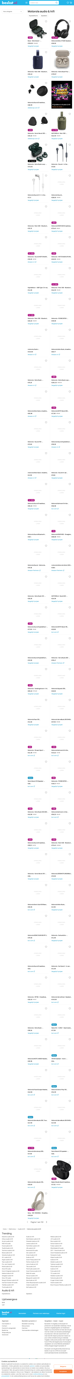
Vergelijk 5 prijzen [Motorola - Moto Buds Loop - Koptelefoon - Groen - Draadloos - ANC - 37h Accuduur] (33, 169)
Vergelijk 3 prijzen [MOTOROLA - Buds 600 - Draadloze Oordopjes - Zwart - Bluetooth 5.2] (57, 601)
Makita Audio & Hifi (7, 1273)
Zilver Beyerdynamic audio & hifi (36, 1282)
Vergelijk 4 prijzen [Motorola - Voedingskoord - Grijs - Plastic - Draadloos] (33, 694)
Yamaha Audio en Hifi (8, 1255)
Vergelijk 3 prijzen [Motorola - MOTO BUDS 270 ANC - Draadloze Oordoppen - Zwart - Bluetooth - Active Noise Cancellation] (57, 262)
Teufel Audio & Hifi (7, 1248)
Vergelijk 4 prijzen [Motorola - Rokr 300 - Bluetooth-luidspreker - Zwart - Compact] (33, 77)
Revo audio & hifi (55, 1241)
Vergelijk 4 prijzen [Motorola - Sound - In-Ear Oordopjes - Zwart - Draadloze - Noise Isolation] (57, 169)
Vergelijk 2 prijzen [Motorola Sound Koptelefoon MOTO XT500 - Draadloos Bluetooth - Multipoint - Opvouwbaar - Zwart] (33, 663)
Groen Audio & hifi (31, 1255)
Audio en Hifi (54, 1259)
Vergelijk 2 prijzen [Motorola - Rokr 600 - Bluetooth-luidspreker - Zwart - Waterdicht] (33, 231)
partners (32, 1366)
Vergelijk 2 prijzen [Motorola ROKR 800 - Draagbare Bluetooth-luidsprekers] (57, 539)
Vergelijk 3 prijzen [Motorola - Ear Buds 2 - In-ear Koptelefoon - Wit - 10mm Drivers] (57, 971)
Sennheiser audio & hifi (33, 1239)
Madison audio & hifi (56, 1276)
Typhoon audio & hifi (56, 1264)
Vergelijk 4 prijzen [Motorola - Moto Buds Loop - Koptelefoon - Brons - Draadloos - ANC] (57, 385)
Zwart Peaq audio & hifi (33, 1259)
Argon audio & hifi (7, 1259)
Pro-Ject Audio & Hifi (8, 1264)
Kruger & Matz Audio (56, 1280)
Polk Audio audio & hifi (33, 1269)
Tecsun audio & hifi (32, 1276)
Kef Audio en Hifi (31, 1287)
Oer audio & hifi (30, 1253)
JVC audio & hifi (55, 1239)
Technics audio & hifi (8, 1250)
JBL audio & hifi (30, 1248)
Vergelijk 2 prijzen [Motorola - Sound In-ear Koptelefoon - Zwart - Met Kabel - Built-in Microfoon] (57, 478)
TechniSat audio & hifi (33, 1246)
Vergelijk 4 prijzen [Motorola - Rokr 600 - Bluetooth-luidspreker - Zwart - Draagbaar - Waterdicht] (57, 848)
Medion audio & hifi (56, 1262)
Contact (4, 1326)
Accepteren (63, 1371)
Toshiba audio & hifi (8, 1285)
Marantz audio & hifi (8, 1237)
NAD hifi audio (6, 1243)
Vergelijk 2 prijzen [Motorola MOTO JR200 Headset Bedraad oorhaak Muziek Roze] (33, 1064)
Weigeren (63, 1366)
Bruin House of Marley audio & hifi (60, 1285)
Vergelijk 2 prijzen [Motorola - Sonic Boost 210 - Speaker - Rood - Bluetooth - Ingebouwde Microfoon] (33, 879)
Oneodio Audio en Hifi (32, 1241)
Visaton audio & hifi (32, 1285)
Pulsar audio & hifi (55, 1246)
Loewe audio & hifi (31, 1243)
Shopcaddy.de (6, 1332)
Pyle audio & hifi (55, 1271)
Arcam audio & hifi (7, 1241)
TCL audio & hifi (55, 1273)
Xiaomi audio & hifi (56, 1282)
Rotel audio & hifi (7, 1266)
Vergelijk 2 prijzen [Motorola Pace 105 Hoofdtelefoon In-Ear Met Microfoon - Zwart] (33, 725)
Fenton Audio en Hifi (32, 1262)
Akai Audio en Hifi (31, 1280)
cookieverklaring (38, 1374)
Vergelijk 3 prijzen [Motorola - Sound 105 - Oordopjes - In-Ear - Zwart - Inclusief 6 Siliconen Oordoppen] (33, 447)
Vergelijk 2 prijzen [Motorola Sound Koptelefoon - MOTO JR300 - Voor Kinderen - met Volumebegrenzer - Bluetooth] (33, 632)
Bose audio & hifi (7, 1253)
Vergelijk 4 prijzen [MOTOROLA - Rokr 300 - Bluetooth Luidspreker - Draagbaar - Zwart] (57, 138)
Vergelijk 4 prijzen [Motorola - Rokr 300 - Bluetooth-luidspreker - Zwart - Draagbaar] (57, 293)
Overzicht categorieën (9, 1328)
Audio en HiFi (30, 1237)
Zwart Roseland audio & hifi (58, 1253)
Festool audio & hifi (56, 1278)
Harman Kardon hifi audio (9, 1282)
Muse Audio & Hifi (55, 1266)
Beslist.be (5, 1330)
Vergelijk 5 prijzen (57, 1187)
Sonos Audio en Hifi (56, 1243)
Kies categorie (12, 11)
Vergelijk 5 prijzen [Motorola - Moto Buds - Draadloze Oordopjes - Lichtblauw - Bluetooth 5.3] (33, 1033)
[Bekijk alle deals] (61, 95)
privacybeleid (5, 1376)
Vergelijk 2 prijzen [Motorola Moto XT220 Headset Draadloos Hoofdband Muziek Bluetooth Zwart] (57, 46)
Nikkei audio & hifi (55, 1237)
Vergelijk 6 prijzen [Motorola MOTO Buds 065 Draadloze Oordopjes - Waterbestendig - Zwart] (57, 416)
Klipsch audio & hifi (56, 1257)
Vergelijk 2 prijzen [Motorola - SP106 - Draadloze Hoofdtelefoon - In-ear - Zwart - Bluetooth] (33, 1002)
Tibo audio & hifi (31, 1266)
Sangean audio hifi (7, 1276)
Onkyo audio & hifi (7, 1239)
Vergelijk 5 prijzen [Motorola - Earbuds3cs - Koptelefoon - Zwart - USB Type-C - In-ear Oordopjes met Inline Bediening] (57, 940)
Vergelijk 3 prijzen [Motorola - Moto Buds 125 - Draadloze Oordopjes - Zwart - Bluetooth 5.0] (33, 601)
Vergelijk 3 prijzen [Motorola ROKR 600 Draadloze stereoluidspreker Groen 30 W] (57, 231)
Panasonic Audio (55, 1255)
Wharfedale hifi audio (56, 1248)
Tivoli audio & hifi (7, 1287)
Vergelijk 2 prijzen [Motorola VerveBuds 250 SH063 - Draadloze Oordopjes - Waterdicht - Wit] (57, 725)
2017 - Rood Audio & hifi (57, 1250)
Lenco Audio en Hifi (32, 1264)
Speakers (44, 16)
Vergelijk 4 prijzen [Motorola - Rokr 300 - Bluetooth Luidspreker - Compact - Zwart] (33, 324)
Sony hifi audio (6, 1278)
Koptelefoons (33, 16)
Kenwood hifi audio (32, 1250)
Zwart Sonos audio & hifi (33, 1271)
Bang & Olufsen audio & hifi (10, 1280)
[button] (68, 3)
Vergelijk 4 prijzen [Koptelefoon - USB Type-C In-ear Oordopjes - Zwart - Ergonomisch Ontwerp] (33, 293)
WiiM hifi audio (30, 1273)
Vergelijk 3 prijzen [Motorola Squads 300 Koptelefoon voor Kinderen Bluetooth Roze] (57, 694)
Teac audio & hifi (7, 1262)
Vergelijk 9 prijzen (33, 1218)
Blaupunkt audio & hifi (33, 1278)
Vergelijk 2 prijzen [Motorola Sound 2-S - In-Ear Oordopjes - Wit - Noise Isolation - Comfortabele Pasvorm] (33, 200)
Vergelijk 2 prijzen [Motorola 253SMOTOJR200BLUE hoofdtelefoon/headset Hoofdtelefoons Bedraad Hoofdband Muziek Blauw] (57, 879)
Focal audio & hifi (7, 1246)
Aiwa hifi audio (6, 1269)
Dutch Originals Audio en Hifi (10, 1271)
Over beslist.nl (6, 1324)
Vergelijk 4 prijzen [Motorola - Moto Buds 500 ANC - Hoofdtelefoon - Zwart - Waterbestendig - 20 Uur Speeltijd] (33, 817)
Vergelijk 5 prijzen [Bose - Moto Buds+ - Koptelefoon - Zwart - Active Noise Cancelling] (33, 46)
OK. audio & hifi (6, 1257)
